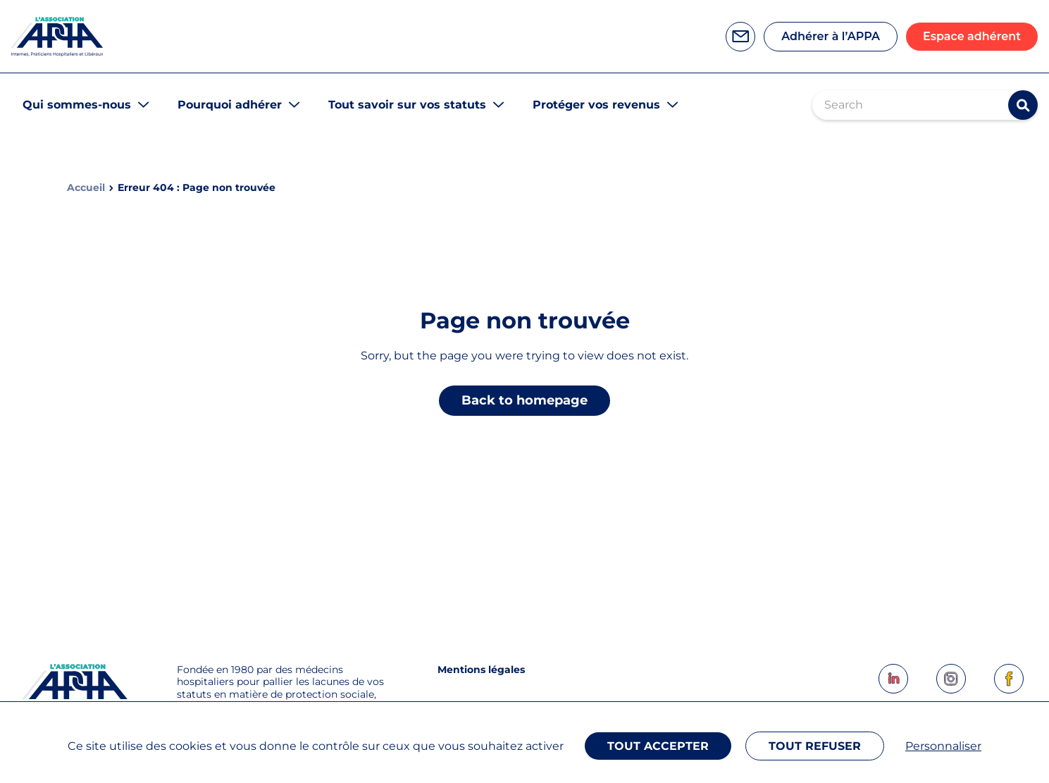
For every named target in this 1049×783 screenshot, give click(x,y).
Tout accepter (658, 746)
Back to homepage (524, 400)
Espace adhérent (972, 36)
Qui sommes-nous (77, 104)
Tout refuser (815, 746)
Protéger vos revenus (596, 104)
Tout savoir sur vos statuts (407, 104)
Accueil (86, 188)
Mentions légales (481, 669)
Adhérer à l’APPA (830, 36)
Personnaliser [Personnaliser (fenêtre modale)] (943, 746)
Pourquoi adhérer (230, 104)
